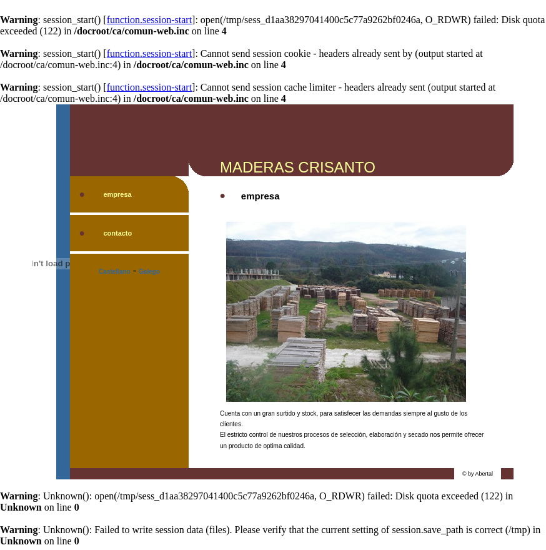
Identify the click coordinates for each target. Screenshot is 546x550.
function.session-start (149, 19)
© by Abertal (477, 474)
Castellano (115, 271)
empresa (117, 194)
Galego (149, 271)
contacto (117, 233)
